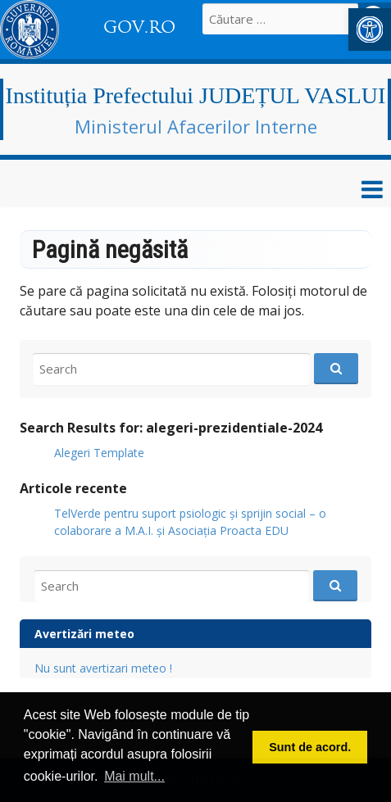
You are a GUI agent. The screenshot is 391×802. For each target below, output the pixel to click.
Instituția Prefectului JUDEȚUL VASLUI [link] (196, 95)
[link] (369, 29)
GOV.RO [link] (139, 27)
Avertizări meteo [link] (84, 633)
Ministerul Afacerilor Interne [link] (196, 126)
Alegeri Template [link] (99, 452)
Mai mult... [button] (134, 776)
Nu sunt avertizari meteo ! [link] (103, 668)
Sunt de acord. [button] (310, 747)
